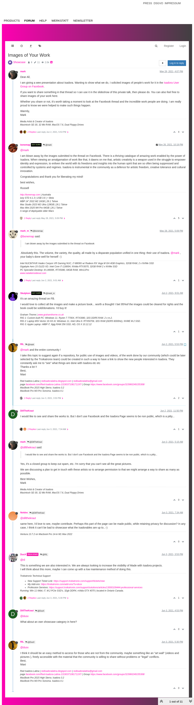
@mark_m (49, 290)
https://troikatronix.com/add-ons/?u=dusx (61, 580)
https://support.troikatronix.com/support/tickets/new (79, 577)
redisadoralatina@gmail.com (87, 377)
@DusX (39, 607)
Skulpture (25, 289)
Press (147, 3)
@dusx (24, 612)
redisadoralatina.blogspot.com (56, 377)
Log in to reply (177, 59)
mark (23, 67)
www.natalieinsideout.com (33, 269)
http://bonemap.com (30, 191)
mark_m (24, 227)
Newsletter (83, 20)
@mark (47, 141)
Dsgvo (158, 3)
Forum (29, 20)
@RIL (44, 551)
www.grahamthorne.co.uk (51, 311)
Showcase (19, 58)
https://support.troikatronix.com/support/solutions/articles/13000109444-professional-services (95, 583)
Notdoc (24, 508)
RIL (22, 340)
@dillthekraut (28, 443)
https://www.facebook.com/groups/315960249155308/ (117, 380)
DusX (23, 550)
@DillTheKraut (34, 438)
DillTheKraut (27, 407)
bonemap (25, 141)
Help (43, 20)
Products (12, 20)
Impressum (173, 3)
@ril (22, 556)
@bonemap (37, 227)
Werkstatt (60, 20)
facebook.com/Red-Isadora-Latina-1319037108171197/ (54, 380)
